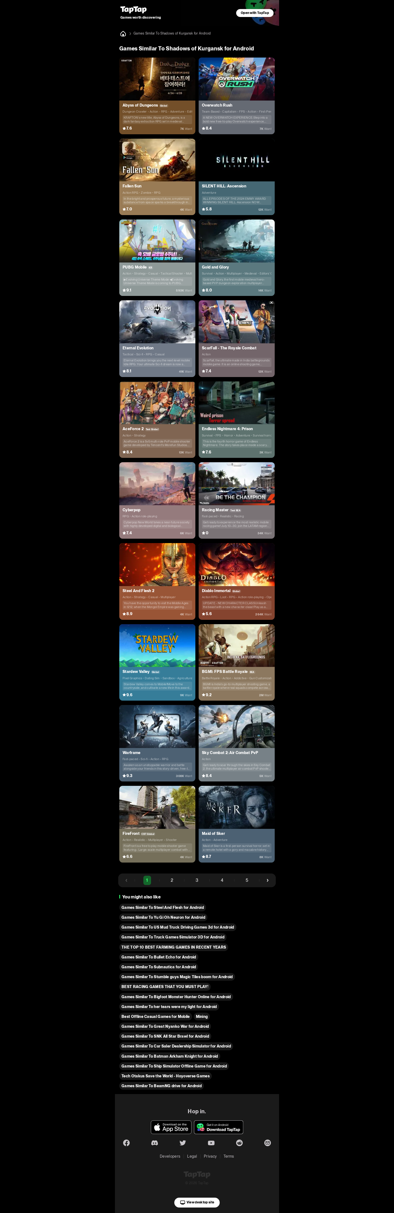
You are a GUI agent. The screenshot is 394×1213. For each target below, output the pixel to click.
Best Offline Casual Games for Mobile (155, 1016)
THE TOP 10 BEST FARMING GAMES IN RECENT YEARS (173, 947)
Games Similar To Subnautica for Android (158, 967)
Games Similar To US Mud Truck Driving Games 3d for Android (177, 927)
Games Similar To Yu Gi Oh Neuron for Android (163, 917)
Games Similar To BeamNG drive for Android (161, 1086)
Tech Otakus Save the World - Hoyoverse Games (165, 1076)
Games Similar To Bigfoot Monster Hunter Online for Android (176, 997)
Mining (202, 1016)
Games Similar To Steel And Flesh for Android (162, 907)
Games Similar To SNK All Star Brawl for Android (165, 1036)
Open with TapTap (255, 13)
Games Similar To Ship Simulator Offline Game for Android (174, 1066)
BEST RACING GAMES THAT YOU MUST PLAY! (164, 986)
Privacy (210, 1156)
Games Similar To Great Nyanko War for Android (165, 1026)
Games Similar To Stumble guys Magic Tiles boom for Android (177, 977)
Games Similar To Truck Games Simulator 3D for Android (172, 937)
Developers (170, 1156)
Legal (192, 1156)
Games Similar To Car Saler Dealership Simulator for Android (176, 1046)
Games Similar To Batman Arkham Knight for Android (169, 1056)
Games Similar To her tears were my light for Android (169, 1006)
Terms (229, 1156)
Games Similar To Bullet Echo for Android (158, 957)
